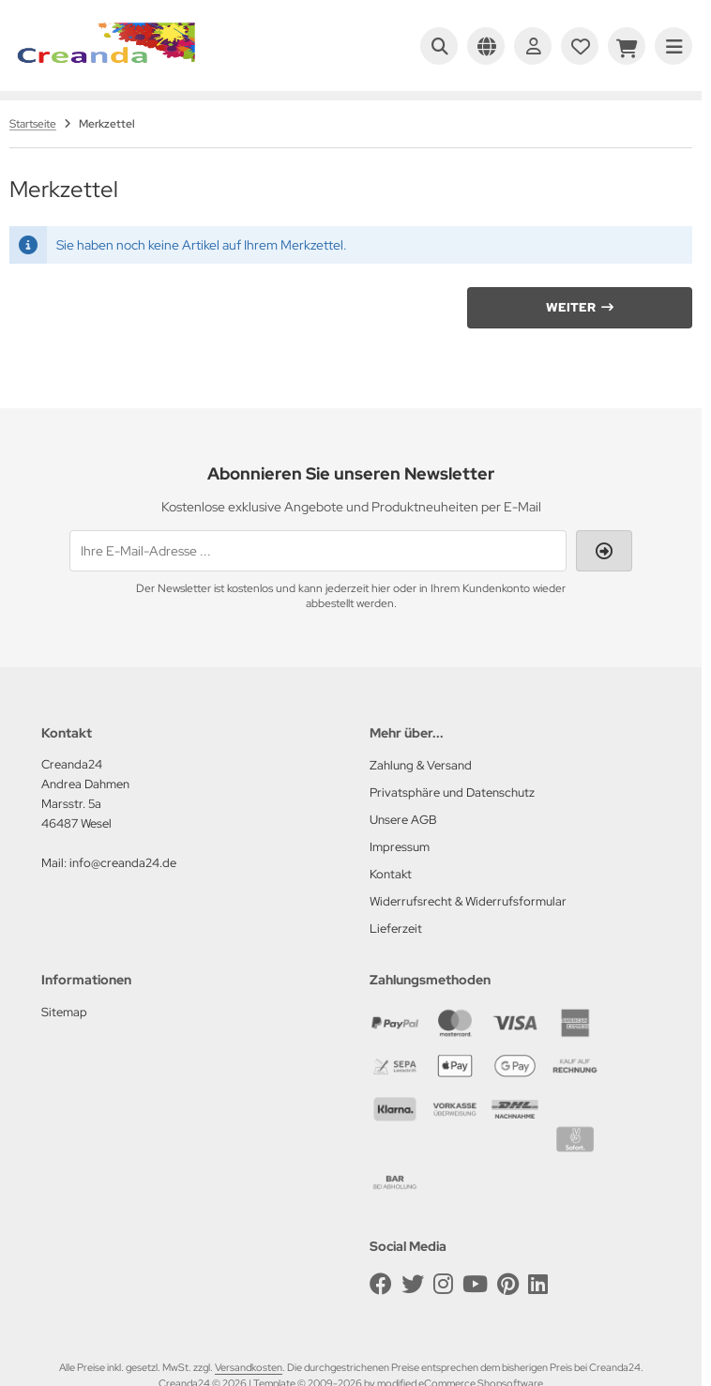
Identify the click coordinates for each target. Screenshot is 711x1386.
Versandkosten (248, 1367)
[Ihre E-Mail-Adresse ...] (318, 550)
